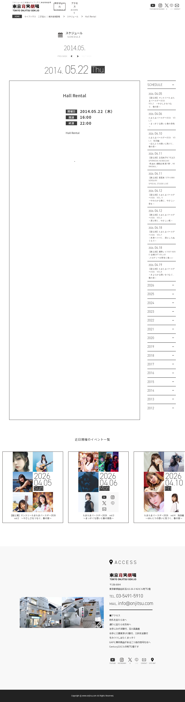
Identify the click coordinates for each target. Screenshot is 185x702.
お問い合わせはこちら (75, 165)
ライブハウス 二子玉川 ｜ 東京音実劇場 (42, 16)
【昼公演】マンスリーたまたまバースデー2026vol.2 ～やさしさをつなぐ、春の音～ (33, 517)
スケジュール (72, 16)
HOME (17, 16)
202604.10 (174, 479)
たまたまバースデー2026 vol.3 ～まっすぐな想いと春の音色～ (98, 517)
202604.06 (108, 479)
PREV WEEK (62, 56)
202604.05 (43, 479)
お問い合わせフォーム (131, 613)
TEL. (126, 596)
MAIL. (131, 603)
